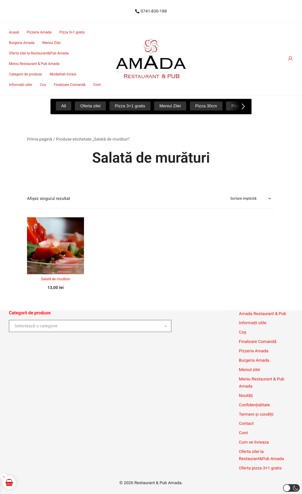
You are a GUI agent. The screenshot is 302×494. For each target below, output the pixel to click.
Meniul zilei (249, 369)
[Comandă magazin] (250, 198)
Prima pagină (39, 139)
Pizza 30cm (206, 106)
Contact (246, 423)
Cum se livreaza (254, 442)
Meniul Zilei (51, 43)
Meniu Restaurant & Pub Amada (34, 64)
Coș (43, 85)
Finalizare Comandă (69, 85)
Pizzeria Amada (39, 32)
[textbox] (90, 326)
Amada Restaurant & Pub (262, 313)
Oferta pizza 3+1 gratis (260, 468)
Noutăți (246, 395)
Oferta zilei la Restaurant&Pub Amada (39, 53)
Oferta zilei (90, 106)
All (63, 106)
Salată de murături (55, 279)
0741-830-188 (151, 11)
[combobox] (90, 326)
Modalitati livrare (63, 74)
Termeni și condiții (256, 414)
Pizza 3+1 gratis (72, 32)
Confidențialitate (254, 404)
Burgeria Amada (21, 43)
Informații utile (20, 85)
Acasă (14, 32)
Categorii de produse (25, 74)
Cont (97, 85)
